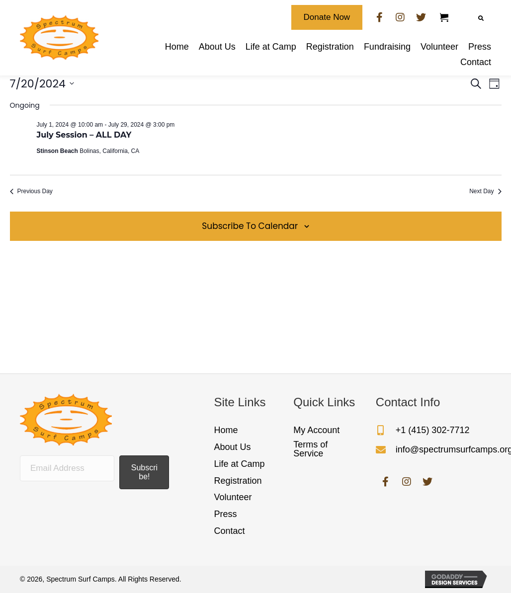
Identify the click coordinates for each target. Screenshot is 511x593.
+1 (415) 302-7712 (433, 430)
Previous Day (31, 191)
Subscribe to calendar (250, 226)
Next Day (485, 191)
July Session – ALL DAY (84, 135)
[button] (327, 17)
